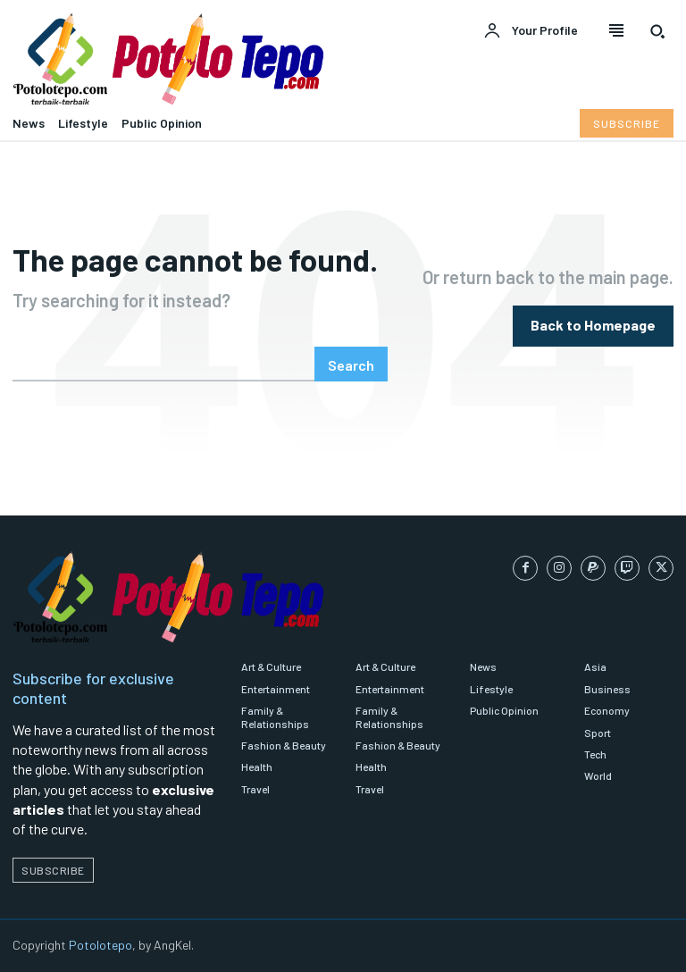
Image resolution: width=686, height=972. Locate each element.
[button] (657, 31)
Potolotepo (100, 944)
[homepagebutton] (593, 326)
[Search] (351, 364)
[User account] (530, 31)
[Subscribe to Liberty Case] (626, 123)
